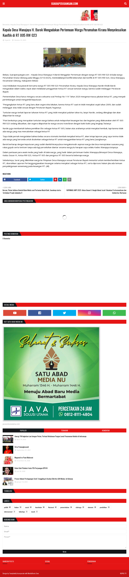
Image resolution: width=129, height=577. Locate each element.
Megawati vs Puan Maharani (24, 457)
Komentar (106, 430)
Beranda (6, 24)
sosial (28, 507)
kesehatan (40, 507)
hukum (18, 507)
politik (7, 507)
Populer (23, 430)
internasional (9, 512)
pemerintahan (66, 507)
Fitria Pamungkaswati (22, 447)
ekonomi (92, 507)
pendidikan (105, 507)
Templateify (13, 573)
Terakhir (64, 430)
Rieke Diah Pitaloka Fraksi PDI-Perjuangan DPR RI (31, 468)
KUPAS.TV (123, 573)
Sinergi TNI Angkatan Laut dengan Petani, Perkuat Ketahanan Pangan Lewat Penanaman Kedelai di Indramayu (50, 436)
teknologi (23, 512)
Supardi (7, 40)
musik (34, 512)
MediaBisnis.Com (33, 573)
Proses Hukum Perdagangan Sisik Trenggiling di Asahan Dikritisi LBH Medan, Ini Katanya (44, 478)
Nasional (52, 507)
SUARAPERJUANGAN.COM (64, 4)
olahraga (80, 507)
